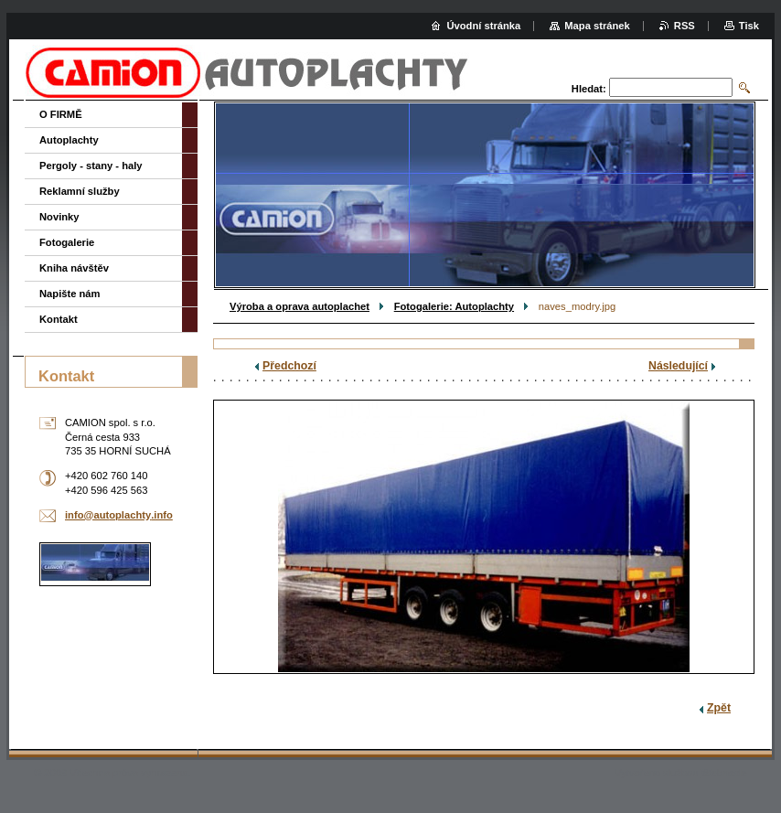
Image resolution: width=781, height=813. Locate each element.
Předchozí (289, 365)
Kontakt (58, 319)
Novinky (59, 216)
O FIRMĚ (60, 114)
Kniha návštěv (74, 267)
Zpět (719, 707)
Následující (678, 365)
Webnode (724, 772)
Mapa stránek (597, 25)
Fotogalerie (66, 242)
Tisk (749, 25)
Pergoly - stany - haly (91, 165)
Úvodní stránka (483, 25)
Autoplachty (69, 139)
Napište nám (70, 293)
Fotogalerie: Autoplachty (454, 306)
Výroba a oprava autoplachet (299, 306)
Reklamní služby (79, 191)
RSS (684, 25)
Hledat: (589, 88)
